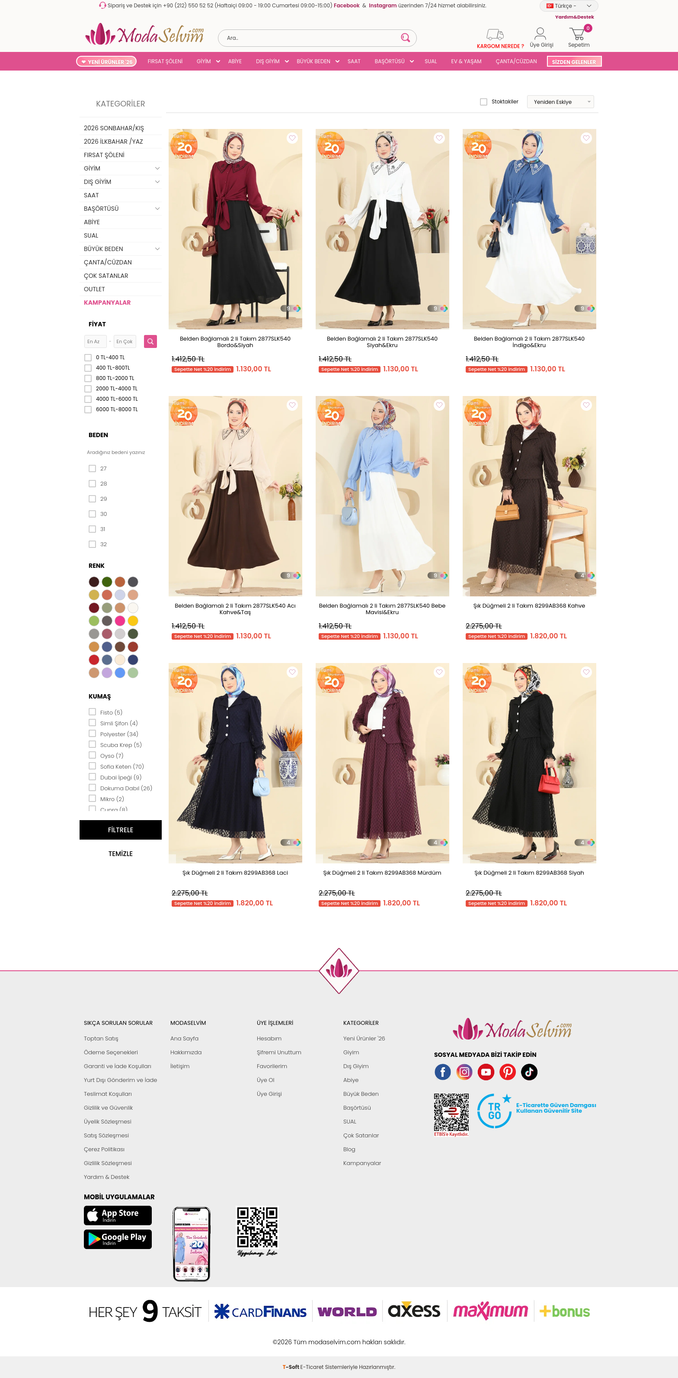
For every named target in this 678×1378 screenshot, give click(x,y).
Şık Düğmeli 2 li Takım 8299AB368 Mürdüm (382, 873)
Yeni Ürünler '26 (364, 1038)
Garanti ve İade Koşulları (117, 1066)
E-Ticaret (312, 1337)
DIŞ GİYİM (267, 61)
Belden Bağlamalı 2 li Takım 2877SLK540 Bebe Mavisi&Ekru (382, 609)
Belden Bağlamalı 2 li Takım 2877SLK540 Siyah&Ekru (382, 342)
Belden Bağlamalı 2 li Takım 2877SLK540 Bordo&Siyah (235, 342)
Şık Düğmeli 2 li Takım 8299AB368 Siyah (529, 873)
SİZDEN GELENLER (574, 62)
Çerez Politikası (104, 1149)
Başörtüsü (357, 1108)
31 (97, 529)
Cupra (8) (108, 809)
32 (98, 544)
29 (98, 499)
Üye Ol (266, 1080)
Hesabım (269, 1038)
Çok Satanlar (361, 1135)
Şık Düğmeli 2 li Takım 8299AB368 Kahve (529, 606)
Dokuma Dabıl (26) (120, 787)
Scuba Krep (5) (115, 744)
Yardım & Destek (106, 1177)
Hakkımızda (186, 1052)
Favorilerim (272, 1066)
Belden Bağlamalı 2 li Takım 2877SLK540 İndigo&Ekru (529, 342)
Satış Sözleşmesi (106, 1135)
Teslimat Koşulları (108, 1094)
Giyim (351, 1052)
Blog (349, 1149)
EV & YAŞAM (466, 61)
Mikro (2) (106, 798)
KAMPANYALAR (107, 302)
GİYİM (204, 61)
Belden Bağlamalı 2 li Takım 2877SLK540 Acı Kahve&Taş (235, 609)
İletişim (180, 1066)
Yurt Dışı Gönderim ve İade (120, 1080)
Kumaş (100, 696)
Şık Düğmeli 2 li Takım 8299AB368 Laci (235, 873)
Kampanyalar (362, 1163)
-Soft (292, 1337)
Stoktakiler (499, 101)
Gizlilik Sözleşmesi (108, 1163)
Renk (97, 565)
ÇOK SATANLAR (106, 275)
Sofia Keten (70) (116, 766)
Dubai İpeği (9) (115, 777)
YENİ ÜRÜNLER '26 (110, 62)
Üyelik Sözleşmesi (107, 1121)
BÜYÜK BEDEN (314, 61)
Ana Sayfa (184, 1038)
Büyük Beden (361, 1094)
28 (98, 484)
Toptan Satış (101, 1038)
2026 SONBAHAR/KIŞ (114, 128)
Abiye (350, 1080)
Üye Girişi (269, 1094)
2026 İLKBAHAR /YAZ (113, 141)
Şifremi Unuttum (279, 1052)
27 (97, 468)
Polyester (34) (113, 733)
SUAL (429, 61)
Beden (98, 435)
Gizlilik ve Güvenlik (108, 1108)
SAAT (354, 61)
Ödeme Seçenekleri (111, 1052)
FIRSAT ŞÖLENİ (165, 61)
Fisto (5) (106, 712)
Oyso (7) (106, 755)
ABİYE (235, 61)
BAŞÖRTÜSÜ (390, 61)
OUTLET (94, 289)
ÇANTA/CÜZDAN (516, 61)
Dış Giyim (356, 1066)
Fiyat (97, 324)
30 (98, 514)
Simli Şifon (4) (113, 723)
